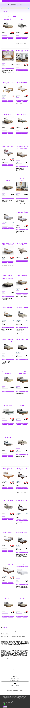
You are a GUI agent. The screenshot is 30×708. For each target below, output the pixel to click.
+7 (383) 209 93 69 (15, 687)
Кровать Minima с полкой (7, 50)
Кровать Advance (22, 436)
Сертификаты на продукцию (15, 680)
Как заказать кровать (15, 678)
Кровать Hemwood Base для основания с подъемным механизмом (7, 277)
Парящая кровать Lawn (21, 275)
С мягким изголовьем (21, 8)
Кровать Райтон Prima (22, 82)
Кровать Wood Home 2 (8, 532)
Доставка (15, 669)
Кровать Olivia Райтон (8, 500)
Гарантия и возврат (15, 672)
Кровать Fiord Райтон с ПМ (7, 564)
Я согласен (5, 706)
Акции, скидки (15, 676)
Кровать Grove (7, 114)
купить (11, 68)
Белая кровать (14, 8)
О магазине (15, 674)
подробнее (4, 68)
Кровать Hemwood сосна (7, 146)
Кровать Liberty (7, 211)
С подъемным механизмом (6, 8)
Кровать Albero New (22, 114)
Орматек (2, 633)
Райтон (7, 633)
